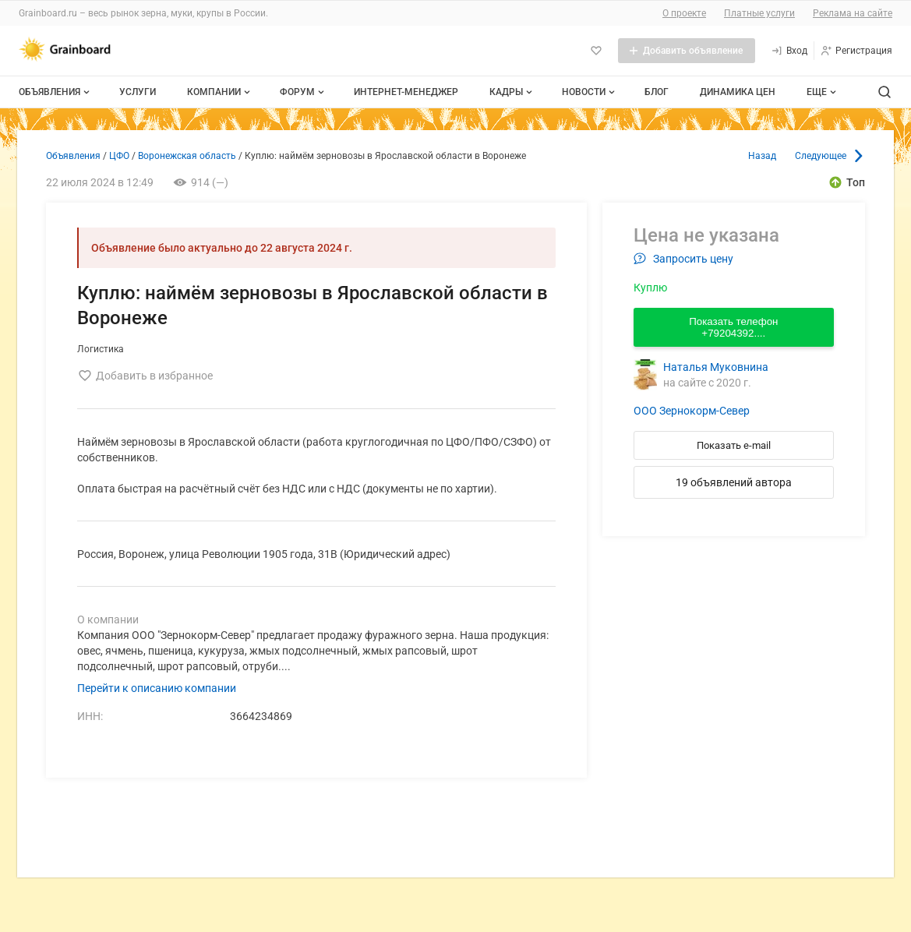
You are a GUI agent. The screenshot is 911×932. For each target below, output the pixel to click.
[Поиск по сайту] (884, 92)
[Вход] (789, 50)
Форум (303, 92)
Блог (656, 91)
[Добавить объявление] (686, 50)
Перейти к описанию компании (156, 688)
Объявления (56, 92)
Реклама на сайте (852, 13)
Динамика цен (737, 91)
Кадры (512, 92)
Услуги (137, 91)
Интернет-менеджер (406, 91)
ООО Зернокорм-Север (692, 410)
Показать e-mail (734, 445)
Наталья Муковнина (715, 367)
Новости (590, 92)
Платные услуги (759, 13)
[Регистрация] (856, 50)
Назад (762, 155)
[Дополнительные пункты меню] (820, 92)
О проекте (684, 13)
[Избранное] (596, 50)
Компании (220, 92)
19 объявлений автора (734, 482)
